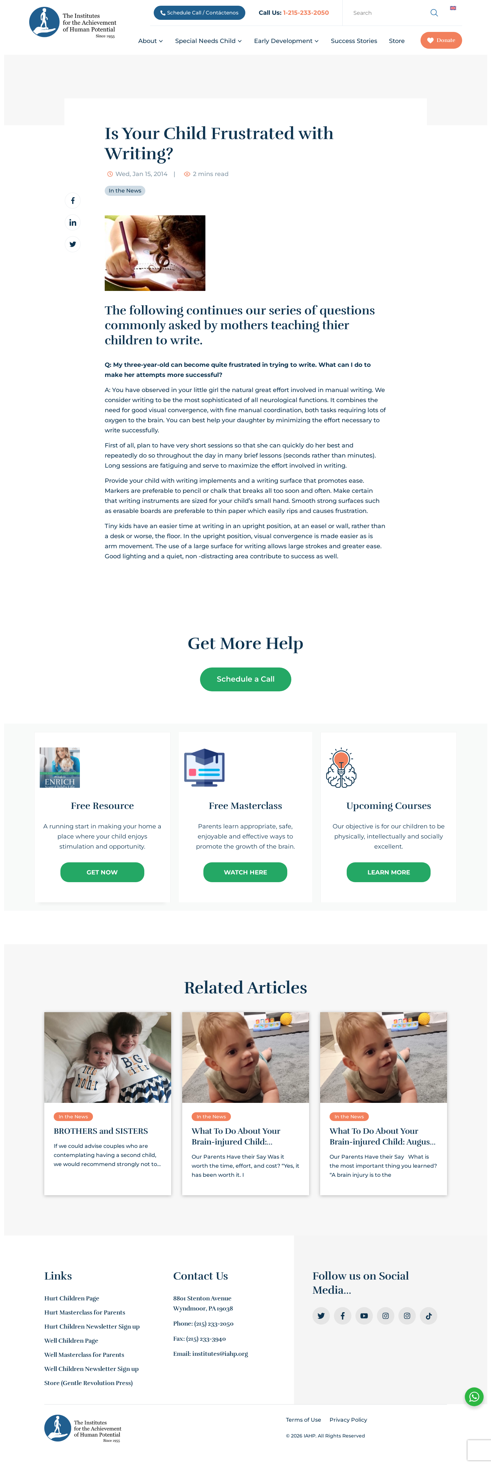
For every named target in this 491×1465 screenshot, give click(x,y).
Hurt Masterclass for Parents (84, 1312)
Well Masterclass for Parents (84, 1355)
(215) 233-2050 (214, 1323)
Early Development (286, 41)
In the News (125, 190)
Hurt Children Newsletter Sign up (92, 1326)
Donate (441, 40)
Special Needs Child (208, 41)
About (150, 41)
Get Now (102, 872)
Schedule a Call (246, 679)
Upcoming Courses (388, 806)
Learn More (388, 872)
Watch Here (245, 872)
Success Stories (354, 41)
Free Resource (102, 806)
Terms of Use (303, 1420)
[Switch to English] (453, 8)
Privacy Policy (348, 1420)
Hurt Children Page (71, 1298)
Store (397, 41)
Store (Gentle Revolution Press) (88, 1383)
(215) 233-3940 (206, 1338)
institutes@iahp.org (220, 1354)
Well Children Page (71, 1340)
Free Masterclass (245, 806)
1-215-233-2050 (306, 12)
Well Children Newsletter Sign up (91, 1369)
